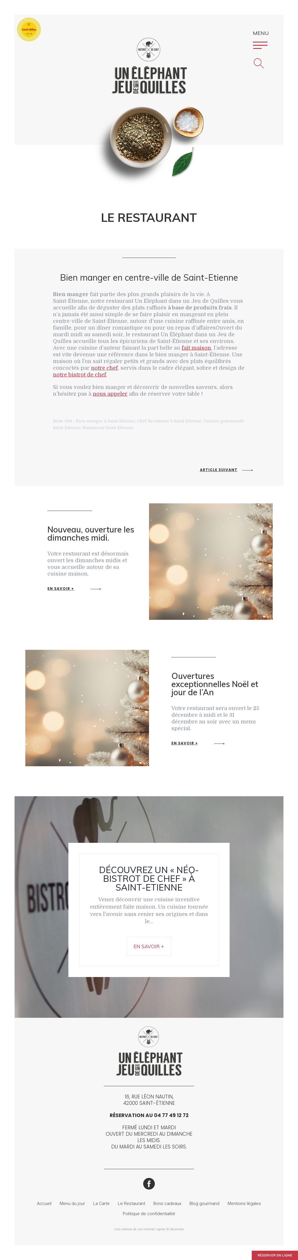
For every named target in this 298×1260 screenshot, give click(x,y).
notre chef (104, 368)
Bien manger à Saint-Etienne (105, 421)
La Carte (101, 1203)
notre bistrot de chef (79, 375)
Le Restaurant (131, 1203)
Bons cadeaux (167, 1203)
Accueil (44, 1203)
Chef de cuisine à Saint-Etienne (169, 421)
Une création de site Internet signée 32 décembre (149, 1229)
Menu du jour (72, 1203)
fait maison (196, 348)
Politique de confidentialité (149, 1213)
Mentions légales (244, 1203)
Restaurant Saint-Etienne (108, 427)
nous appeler (110, 394)
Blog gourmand (204, 1203)
